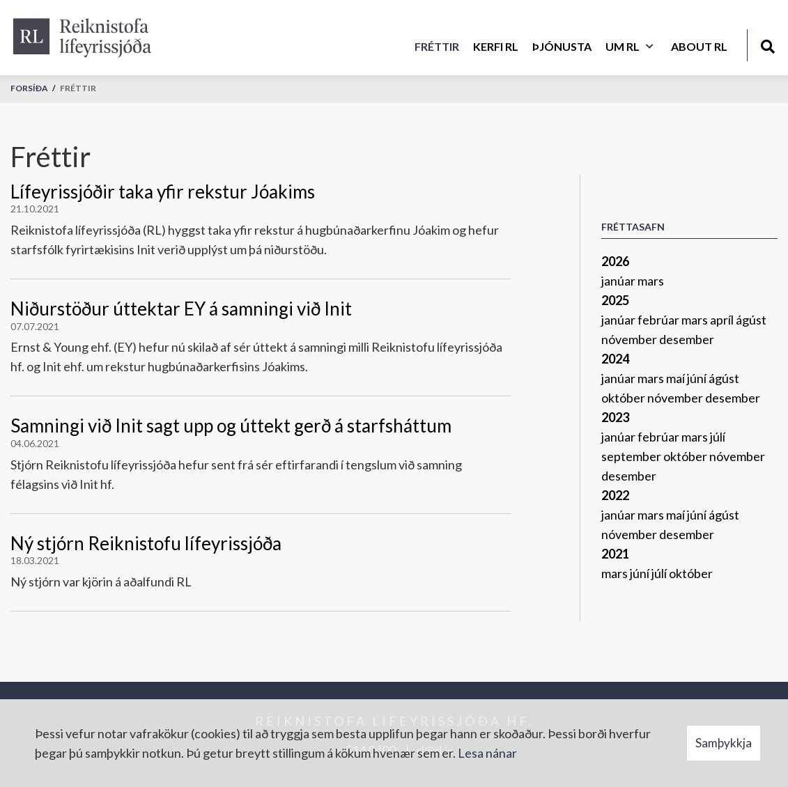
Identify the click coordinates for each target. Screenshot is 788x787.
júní (698, 378)
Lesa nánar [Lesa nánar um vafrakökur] (487, 753)
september (632, 456)
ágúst (751, 319)
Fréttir (78, 88)
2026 (615, 261)
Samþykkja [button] (723, 742)
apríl (723, 319)
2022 (615, 495)
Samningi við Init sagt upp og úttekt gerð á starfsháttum (230, 425)
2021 (615, 553)
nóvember (630, 339)
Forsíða (29, 88)
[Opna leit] (767, 44)
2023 (615, 417)
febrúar (659, 319)
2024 (615, 358)
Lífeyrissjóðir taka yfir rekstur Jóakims (162, 191)
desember (686, 339)
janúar (619, 280)
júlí (717, 436)
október (624, 397)
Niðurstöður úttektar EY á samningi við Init (181, 308)
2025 (615, 300)
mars (651, 280)
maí (676, 378)
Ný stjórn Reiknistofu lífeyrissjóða (145, 543)
